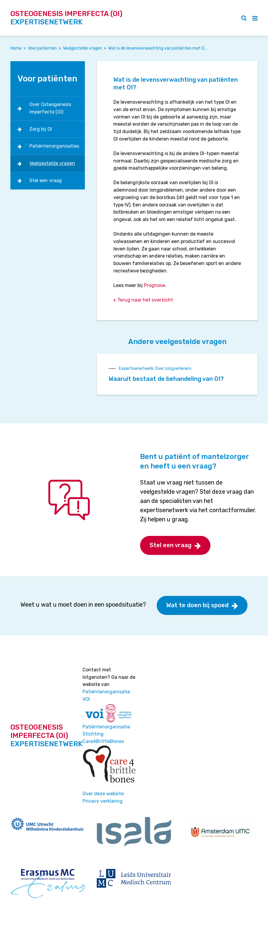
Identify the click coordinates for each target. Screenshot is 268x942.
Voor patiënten (42, 48)
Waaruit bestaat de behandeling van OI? (166, 378)
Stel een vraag (45, 180)
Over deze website (103, 793)
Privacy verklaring (103, 801)
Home (16, 48)
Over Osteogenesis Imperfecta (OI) (50, 108)
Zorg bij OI (40, 129)
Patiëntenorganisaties (54, 146)
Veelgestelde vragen (82, 48)
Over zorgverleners (173, 368)
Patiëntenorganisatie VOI (106, 695)
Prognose (154, 285)
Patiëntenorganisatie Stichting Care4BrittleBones (106, 734)
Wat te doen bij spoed (197, 605)
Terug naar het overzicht (145, 300)
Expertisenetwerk (136, 368)
